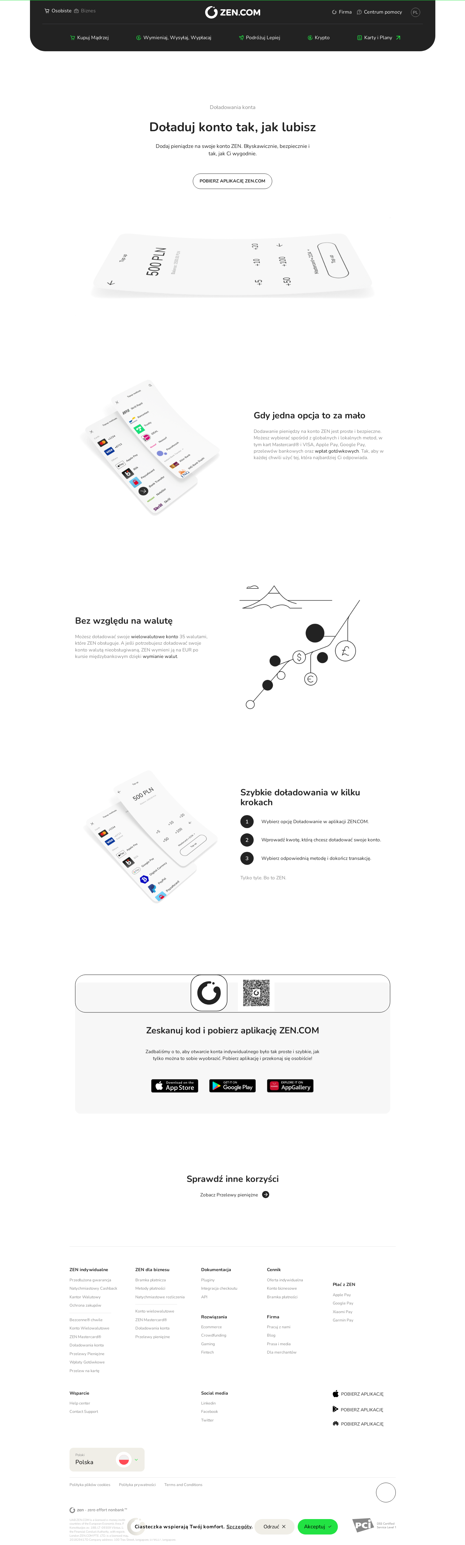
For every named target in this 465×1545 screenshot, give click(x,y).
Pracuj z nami (278, 1327)
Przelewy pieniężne (152, 1337)
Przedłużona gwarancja (90, 1280)
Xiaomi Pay (343, 1312)
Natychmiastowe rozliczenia (160, 1297)
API (204, 1297)
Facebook (209, 1411)
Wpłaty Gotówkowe (87, 1362)
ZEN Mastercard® (85, 1337)
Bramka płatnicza (150, 1280)
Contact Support (84, 1411)
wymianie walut (160, 656)
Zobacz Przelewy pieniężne (229, 1195)
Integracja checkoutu (219, 1288)
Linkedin (208, 1403)
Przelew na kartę (84, 1371)
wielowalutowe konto (154, 637)
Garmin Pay (343, 1320)
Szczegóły (239, 1526)
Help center (80, 1403)
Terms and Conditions (183, 1485)
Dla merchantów (282, 1352)
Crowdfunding (213, 1335)
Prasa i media (279, 1344)
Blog (271, 1335)
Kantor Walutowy (85, 1297)
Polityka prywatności (137, 1485)
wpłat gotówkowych (337, 451)
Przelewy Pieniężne (87, 1354)
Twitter (207, 1420)
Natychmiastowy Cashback (93, 1288)
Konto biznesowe (282, 1288)
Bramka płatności (282, 1297)
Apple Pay (342, 1295)
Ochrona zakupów (85, 1305)
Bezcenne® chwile (86, 1320)
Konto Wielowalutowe (89, 1328)
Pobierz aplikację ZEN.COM (232, 181)
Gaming (208, 1344)
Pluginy (208, 1280)
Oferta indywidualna (285, 1280)
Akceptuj (318, 1526)
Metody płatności (150, 1288)
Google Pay (343, 1303)
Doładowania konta (87, 1345)
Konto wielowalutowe (154, 1311)
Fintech (207, 1352)
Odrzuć (275, 1526)
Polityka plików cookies (90, 1485)
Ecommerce (211, 1327)
